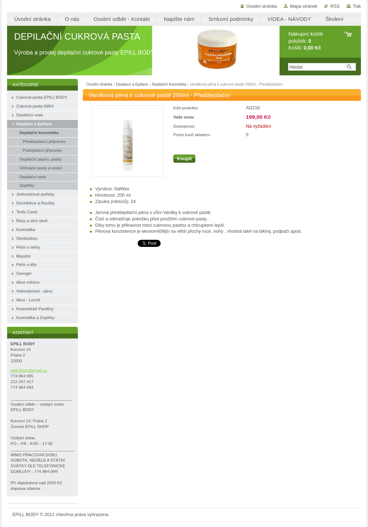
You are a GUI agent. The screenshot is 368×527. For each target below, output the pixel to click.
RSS (335, 6)
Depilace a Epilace (132, 84)
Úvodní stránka (261, 6)
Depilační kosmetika (169, 84)
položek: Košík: (305, 41)
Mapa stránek (303, 6)
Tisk (357, 6)
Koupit (184, 158)
